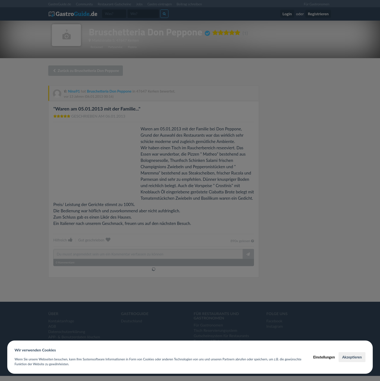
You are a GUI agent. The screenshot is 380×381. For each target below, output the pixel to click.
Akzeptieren (352, 357)
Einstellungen (324, 357)
